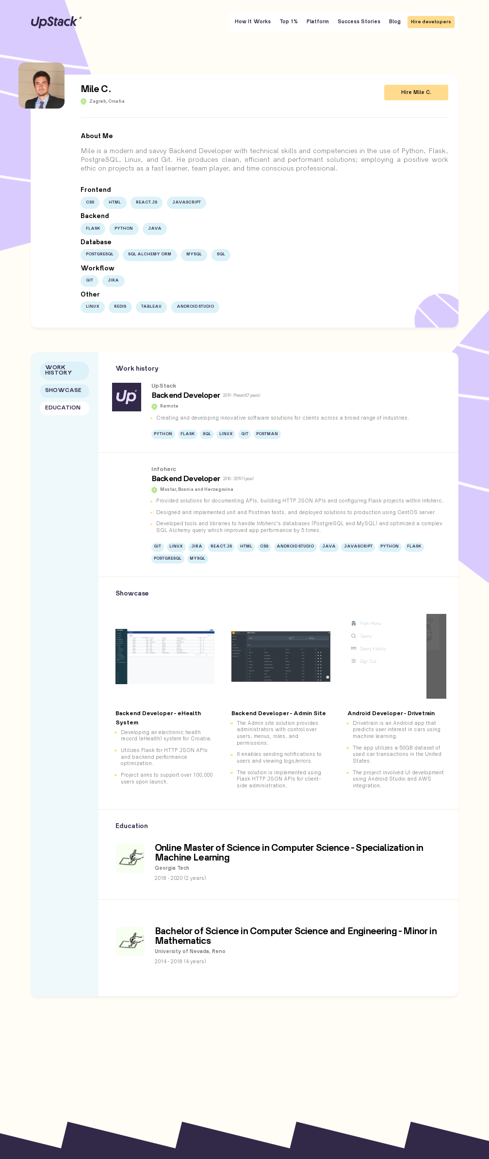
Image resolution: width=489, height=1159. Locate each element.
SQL (221, 254)
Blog (395, 21)
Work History (58, 370)
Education (63, 408)
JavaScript (186, 202)
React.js (146, 202)
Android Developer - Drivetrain (391, 714)
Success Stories (359, 21)
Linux (92, 307)
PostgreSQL (100, 254)
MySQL (194, 254)
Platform (318, 21)
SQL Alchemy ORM (149, 254)
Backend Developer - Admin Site (278, 714)
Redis (120, 307)
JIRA (113, 280)
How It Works (253, 21)
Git (89, 280)
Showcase (63, 390)
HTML (115, 202)
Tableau (151, 307)
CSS (90, 202)
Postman (267, 434)
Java (155, 229)
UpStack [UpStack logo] (56, 22)
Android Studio (195, 307)
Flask (93, 229)
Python (123, 229)
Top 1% (288, 21)
